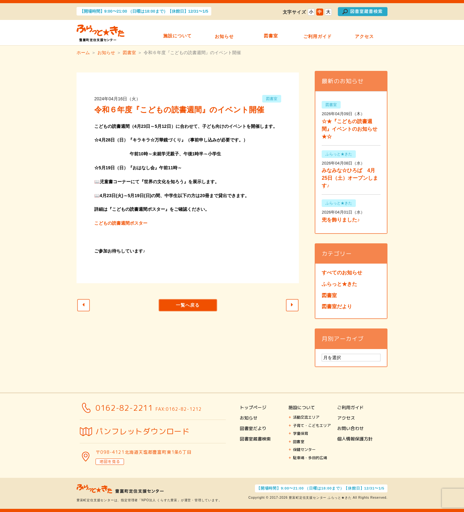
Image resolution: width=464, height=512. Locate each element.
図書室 (271, 32)
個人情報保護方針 (355, 439)
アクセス (364, 33)
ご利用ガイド (317, 33)
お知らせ (224, 33)
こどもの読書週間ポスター (120, 223)
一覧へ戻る (188, 305)
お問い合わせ (350, 428)
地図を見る (110, 461)
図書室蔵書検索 (255, 439)
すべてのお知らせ (342, 272)
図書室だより (337, 306)
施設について (177, 32)
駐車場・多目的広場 (310, 457)
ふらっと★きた (339, 284)
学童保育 (300, 433)
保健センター (304, 449)
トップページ (253, 407)
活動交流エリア (306, 417)
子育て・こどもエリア (312, 425)
